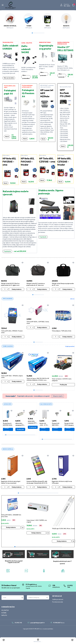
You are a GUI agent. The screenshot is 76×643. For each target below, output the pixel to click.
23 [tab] (30, 435)
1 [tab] (32, 294)
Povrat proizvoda (57, 602)
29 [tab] (50, 493)
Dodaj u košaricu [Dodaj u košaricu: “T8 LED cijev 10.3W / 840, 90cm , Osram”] (62, 541)
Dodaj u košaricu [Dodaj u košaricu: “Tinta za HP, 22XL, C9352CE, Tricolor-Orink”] (17, 337)
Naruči (7, 137)
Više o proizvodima (9, 78)
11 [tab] (16, 435)
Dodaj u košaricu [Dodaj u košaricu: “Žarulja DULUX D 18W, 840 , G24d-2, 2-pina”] (42, 429)
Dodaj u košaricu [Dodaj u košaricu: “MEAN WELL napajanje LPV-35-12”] (6, 427)
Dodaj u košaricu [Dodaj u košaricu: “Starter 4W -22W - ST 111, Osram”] (55, 429)
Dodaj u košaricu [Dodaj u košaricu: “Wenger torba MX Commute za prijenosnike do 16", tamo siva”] (42, 289)
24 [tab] (31, 435)
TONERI (28, 26)
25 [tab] (32, 435)
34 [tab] (56, 493)
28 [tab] (49, 493)
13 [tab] (18, 435)
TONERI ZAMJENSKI (8, 346)
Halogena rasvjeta (57, 396)
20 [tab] (26, 435)
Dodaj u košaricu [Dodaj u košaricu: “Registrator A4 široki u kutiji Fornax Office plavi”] (67, 487)
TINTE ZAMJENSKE (8, 298)
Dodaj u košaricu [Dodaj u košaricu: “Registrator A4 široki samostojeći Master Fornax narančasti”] (16, 487)
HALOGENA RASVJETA (46, 404)
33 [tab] (55, 493)
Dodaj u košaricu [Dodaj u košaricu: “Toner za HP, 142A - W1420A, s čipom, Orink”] (17, 381)
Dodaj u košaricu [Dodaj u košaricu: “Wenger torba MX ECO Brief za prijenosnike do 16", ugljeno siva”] (16, 289)
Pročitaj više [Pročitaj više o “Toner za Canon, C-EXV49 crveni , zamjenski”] (63, 385)
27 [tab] (34, 435)
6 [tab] (38, 294)
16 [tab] (58, 439)
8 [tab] (12, 435)
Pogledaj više (8, 251)
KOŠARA (3, 613)
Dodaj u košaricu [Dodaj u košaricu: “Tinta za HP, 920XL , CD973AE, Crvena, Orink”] (42, 327)
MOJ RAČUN (5, 611)
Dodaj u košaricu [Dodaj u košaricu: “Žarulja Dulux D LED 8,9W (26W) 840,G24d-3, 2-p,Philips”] (18, 429)
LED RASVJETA (8, 404)
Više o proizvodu (43, 73)
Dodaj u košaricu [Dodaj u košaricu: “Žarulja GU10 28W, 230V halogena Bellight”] (67, 429)
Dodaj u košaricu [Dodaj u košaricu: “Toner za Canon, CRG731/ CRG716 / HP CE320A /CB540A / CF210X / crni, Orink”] (42, 384)
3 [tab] (35, 294)
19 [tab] (25, 435)
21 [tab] (27, 435)
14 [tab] (19, 435)
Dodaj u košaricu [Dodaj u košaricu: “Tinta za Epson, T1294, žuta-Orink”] (67, 337)
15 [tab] (20, 435)
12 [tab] (17, 435)
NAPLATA (4, 616)
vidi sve (72, 299)
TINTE (48, 26)
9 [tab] (50, 439)
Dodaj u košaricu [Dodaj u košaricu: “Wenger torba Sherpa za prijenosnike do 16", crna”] (67, 289)
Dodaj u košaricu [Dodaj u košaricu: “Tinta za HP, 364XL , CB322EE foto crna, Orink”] (11, 528)
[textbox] (37, 598)
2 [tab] (35, 342)
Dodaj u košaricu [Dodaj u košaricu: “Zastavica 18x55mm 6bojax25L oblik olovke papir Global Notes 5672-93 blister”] (42, 487)
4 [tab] (36, 294)
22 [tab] (65, 439)
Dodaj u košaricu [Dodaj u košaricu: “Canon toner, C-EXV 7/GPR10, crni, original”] (36, 533)
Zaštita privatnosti (57, 600)
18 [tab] (24, 435)
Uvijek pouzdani (69, 346)
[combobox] (38, 598)
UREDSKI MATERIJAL (10, 26)
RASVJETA (66, 26)
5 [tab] (37, 294)
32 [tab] (54, 493)
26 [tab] (33, 435)
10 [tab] (43, 294)
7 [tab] (39, 294)
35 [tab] (57, 493)
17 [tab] (23, 435)
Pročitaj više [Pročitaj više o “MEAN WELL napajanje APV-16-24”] (31, 429)
